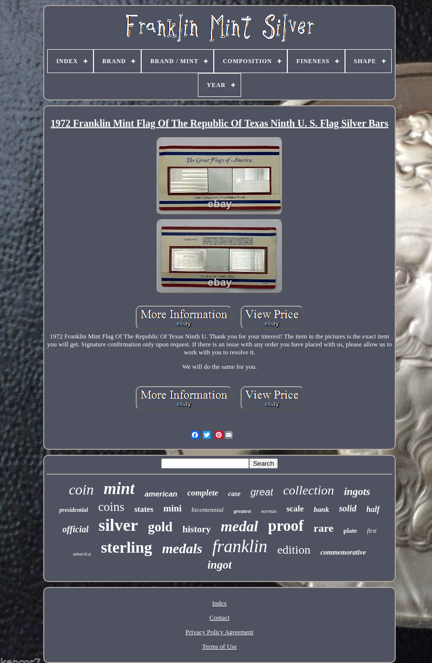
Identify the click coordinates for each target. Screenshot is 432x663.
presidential (73, 509)
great (262, 492)
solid (347, 508)
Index (219, 603)
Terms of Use (219, 646)
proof (286, 525)
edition (294, 549)
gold (160, 526)
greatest (242, 511)
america (82, 554)
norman (268, 511)
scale (295, 508)
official (76, 529)
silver (118, 525)
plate (350, 530)
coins (111, 506)
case (234, 493)
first (371, 530)
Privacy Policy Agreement (219, 632)
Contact (219, 617)
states (143, 509)
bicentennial (207, 509)
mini (172, 508)
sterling (126, 547)
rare (324, 528)
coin (81, 489)
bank (321, 509)
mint (118, 488)
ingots (357, 491)
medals (182, 548)
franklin (239, 546)
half (373, 509)
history (196, 529)
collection (308, 490)
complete (202, 492)
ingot (219, 565)
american (161, 494)
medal (239, 526)
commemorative (343, 552)
